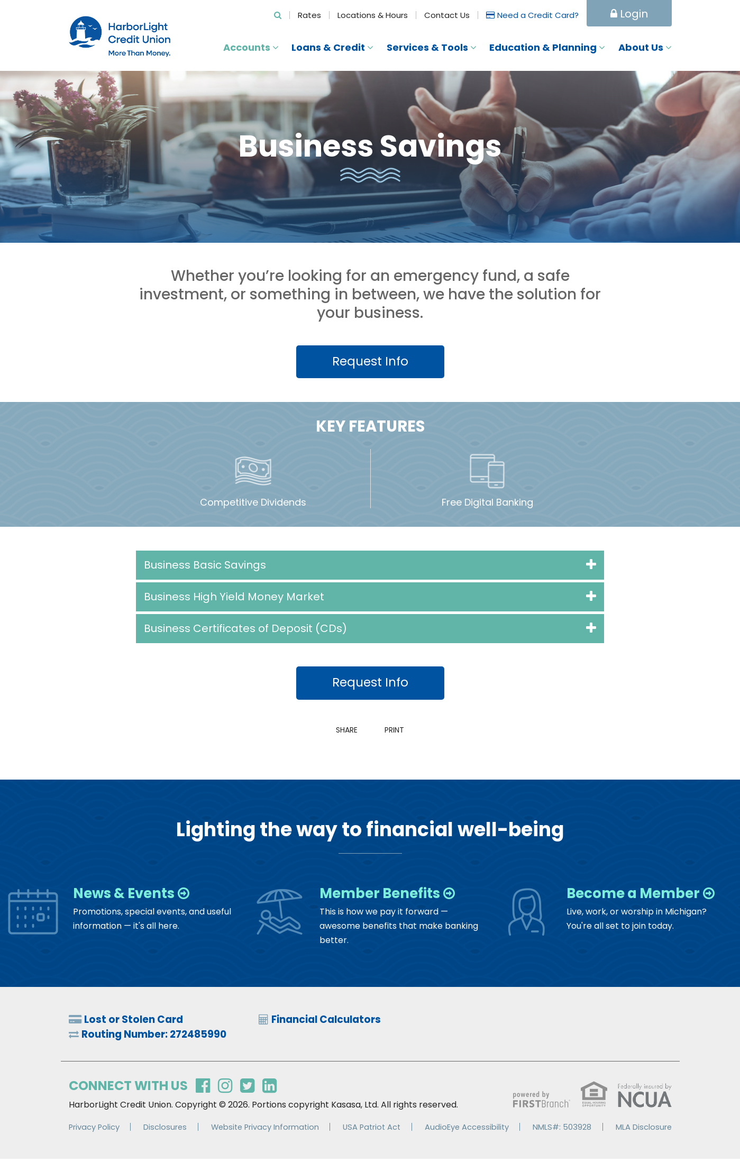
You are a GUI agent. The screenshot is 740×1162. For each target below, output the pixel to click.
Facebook (203, 1089)
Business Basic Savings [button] (205, 566)
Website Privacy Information (265, 1130)
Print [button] (397, 731)
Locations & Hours (372, 15)
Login (629, 13)
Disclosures (165, 1130)
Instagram (225, 1089)
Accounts (246, 48)
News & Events (129, 895)
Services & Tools (427, 48)
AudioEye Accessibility (468, 1130)
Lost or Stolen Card (137, 1021)
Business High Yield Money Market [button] (234, 597)
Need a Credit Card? (538, 15)
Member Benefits (385, 895)
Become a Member (640, 895)
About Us (640, 48)
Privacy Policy (95, 1130)
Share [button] (344, 731)
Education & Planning (543, 48)
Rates (309, 15)
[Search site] (277, 15)
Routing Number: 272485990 (159, 1037)
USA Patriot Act (373, 1130)
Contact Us (447, 15)
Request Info (370, 361)
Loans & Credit (328, 48)
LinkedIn (269, 1089)
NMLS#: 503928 (563, 1130)
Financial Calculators (331, 1021)
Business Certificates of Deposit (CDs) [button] (245, 629)
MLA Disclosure (643, 1130)
